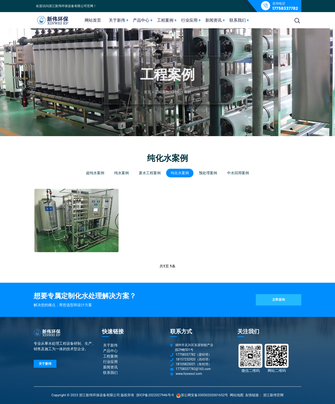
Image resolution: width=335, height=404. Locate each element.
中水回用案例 (238, 173)
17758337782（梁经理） (193, 354)
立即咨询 (278, 299)
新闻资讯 (213, 20)
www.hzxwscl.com (189, 374)
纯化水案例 (182, 94)
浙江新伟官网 (273, 395)
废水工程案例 (150, 173)
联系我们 (237, 20)
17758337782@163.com (193, 369)
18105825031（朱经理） (193, 364)
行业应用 (189, 20)
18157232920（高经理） (193, 359)
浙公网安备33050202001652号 (204, 395)
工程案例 (165, 20)
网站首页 (93, 20)
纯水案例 (121, 173)
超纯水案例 (95, 173)
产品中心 (141, 20)
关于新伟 (117, 20)
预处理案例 (208, 173)
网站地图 (237, 395)
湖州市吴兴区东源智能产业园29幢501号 (194, 347)
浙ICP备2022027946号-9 (155, 395)
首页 (147, 94)
